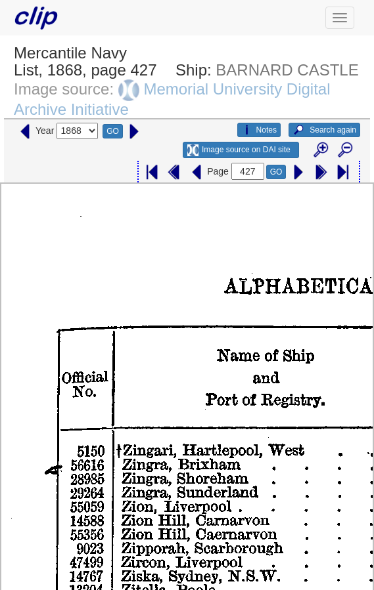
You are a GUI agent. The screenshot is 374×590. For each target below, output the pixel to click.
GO (112, 131)
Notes (259, 130)
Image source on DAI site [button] (239, 150)
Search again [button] (324, 130)
